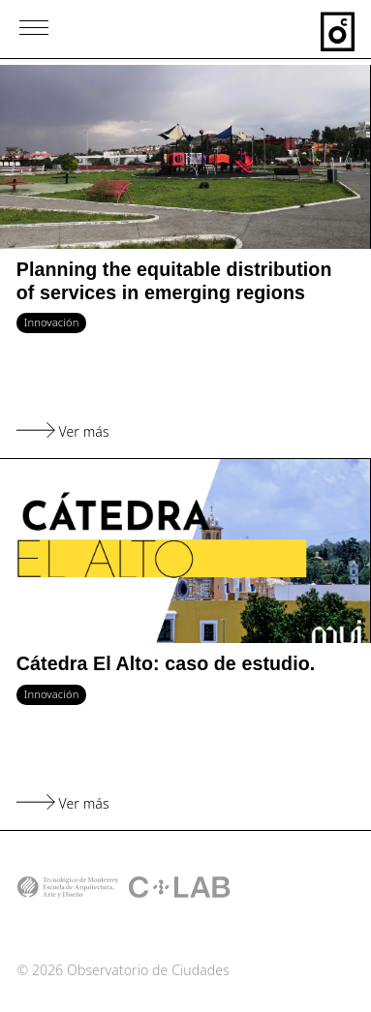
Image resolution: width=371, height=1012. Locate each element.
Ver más (62, 431)
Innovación (51, 322)
